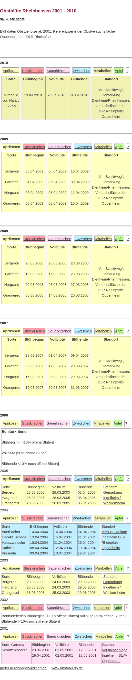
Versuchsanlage (114, 532)
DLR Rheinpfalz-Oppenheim (113, 542)
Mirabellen (103, 147)
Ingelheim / (112, 498)
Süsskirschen (32, 71)
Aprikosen (11, 71)
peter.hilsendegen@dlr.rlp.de (24, 668)
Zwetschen (81, 71)
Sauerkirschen (58, 71)
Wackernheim (114, 503)
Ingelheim (110, 537)
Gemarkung (112, 492)
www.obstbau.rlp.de (67, 668)
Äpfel (119, 71)
